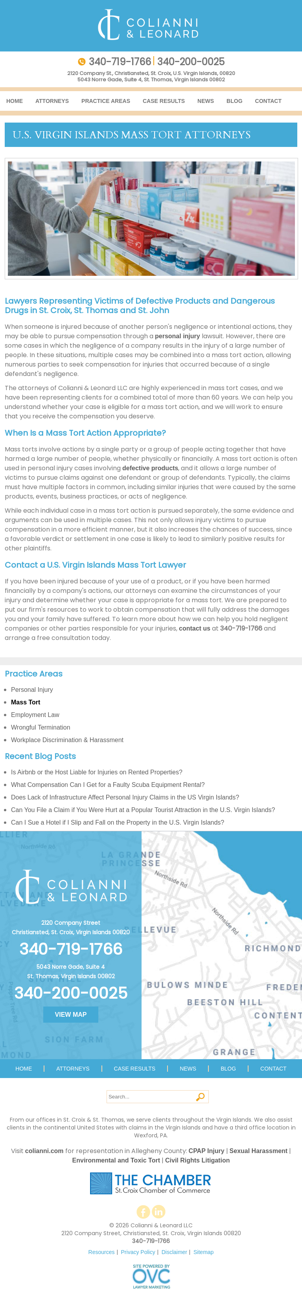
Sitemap (203, 1252)
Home (14, 101)
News (205, 101)
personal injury (177, 336)
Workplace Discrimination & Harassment (67, 740)
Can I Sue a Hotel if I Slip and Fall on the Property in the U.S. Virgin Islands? (117, 822)
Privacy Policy (138, 1252)
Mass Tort (25, 702)
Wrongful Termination (40, 727)
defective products (150, 468)
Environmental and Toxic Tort (116, 1160)
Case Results (164, 101)
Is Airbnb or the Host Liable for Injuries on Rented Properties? (96, 772)
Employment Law (35, 714)
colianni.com (44, 1151)
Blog (234, 101)
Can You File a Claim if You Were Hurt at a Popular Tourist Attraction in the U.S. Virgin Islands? (143, 810)
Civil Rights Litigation (197, 1160)
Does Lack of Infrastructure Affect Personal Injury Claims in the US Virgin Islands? (125, 797)
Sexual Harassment (259, 1151)
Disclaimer (174, 1252)
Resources (101, 1252)
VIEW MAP (71, 1014)
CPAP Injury (207, 1151)
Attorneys (52, 101)
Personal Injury (32, 689)
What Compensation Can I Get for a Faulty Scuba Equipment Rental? (108, 784)
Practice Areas (105, 101)
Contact (268, 101)
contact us (194, 628)
